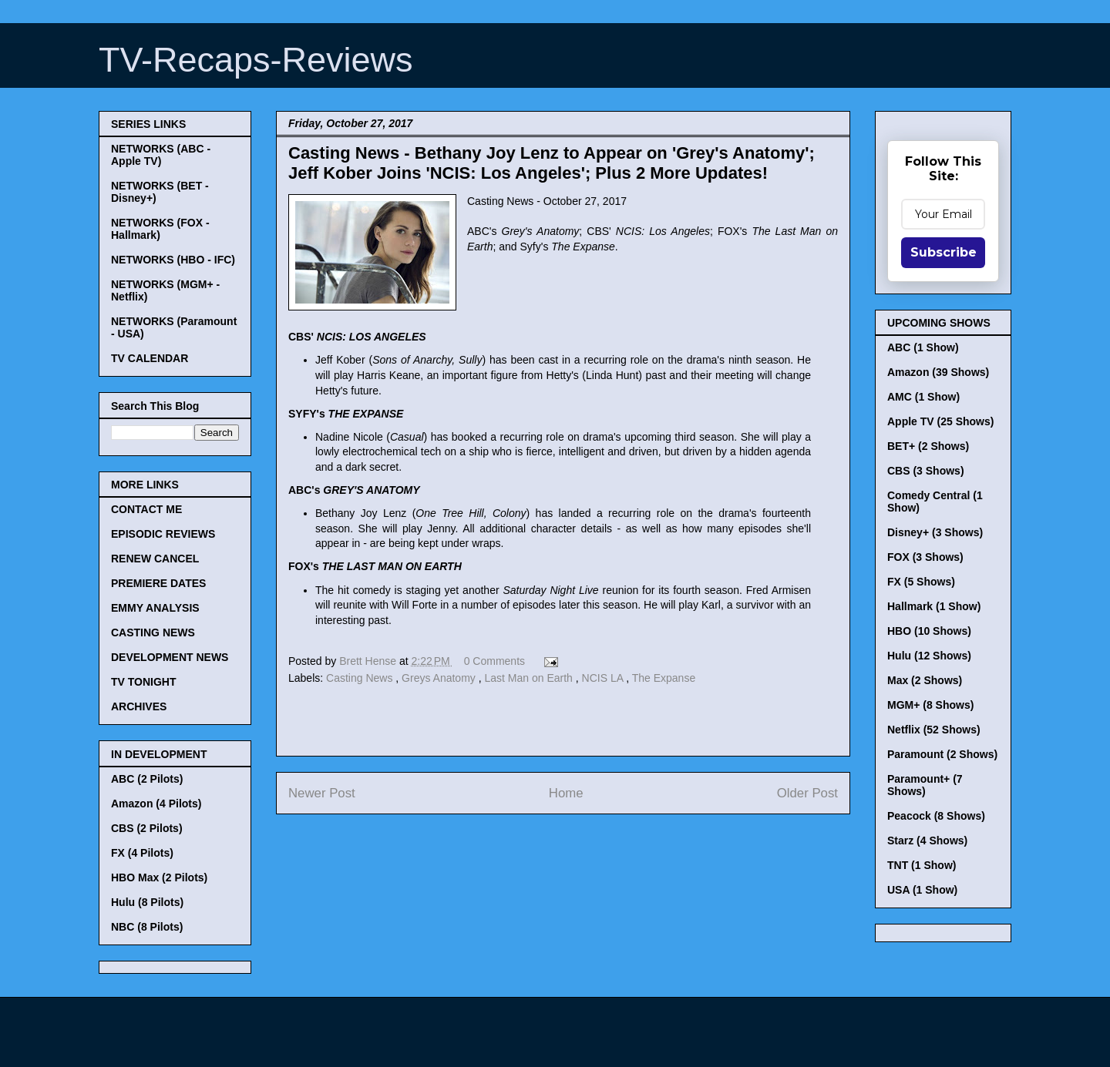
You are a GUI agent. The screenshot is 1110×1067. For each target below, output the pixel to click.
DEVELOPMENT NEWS (169, 657)
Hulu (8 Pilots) (147, 902)
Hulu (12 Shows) (929, 655)
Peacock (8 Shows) (936, 816)
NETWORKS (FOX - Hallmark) (160, 228)
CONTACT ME (146, 509)
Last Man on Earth (529, 678)
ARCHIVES (138, 706)
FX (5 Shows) (921, 581)
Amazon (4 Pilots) (156, 803)
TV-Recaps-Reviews (256, 59)
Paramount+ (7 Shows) (925, 785)
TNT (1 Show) (921, 865)
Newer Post (321, 793)
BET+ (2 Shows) (928, 446)
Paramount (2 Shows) (942, 754)
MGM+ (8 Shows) (930, 705)
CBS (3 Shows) (925, 471)
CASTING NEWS (153, 632)
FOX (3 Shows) (925, 557)
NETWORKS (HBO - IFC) (173, 259)
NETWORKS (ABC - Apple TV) (160, 155)
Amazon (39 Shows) (938, 372)
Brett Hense (369, 661)
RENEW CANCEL (155, 558)
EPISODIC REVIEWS (163, 534)
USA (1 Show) (922, 890)
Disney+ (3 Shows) (935, 532)
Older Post (807, 793)
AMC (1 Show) (923, 397)
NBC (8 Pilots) (147, 927)
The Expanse (664, 678)
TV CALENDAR (149, 358)
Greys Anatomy (440, 678)
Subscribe (943, 252)
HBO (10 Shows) (929, 631)
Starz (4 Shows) (927, 840)
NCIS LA (604, 678)
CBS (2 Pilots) (147, 828)
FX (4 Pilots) (142, 853)
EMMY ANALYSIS (155, 608)
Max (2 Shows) (924, 680)
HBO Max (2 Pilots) (159, 877)
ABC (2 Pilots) (147, 779)
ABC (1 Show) (923, 347)
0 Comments (494, 661)
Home (566, 793)
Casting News (360, 678)
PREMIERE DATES (158, 583)
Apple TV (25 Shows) (940, 421)
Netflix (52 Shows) (933, 729)
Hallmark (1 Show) (933, 606)
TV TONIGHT (144, 682)
